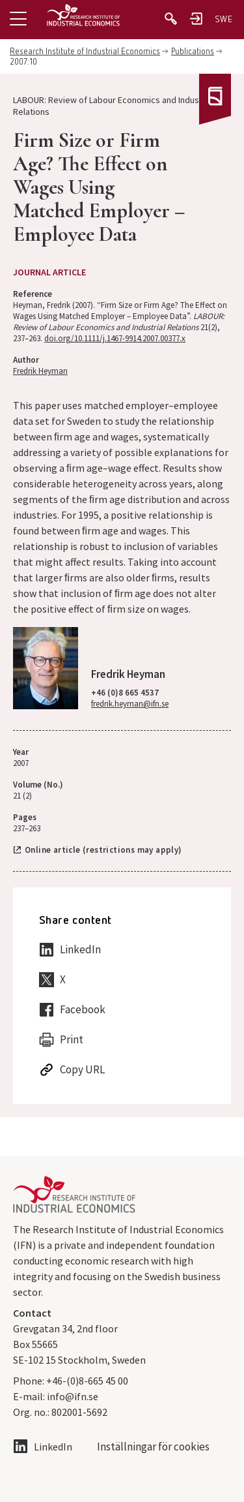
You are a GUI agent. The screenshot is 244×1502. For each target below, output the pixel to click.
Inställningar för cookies (153, 1447)
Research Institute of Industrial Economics (85, 52)
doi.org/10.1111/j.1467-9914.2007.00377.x (114, 338)
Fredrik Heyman (40, 370)
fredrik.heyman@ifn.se (130, 703)
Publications (192, 52)
